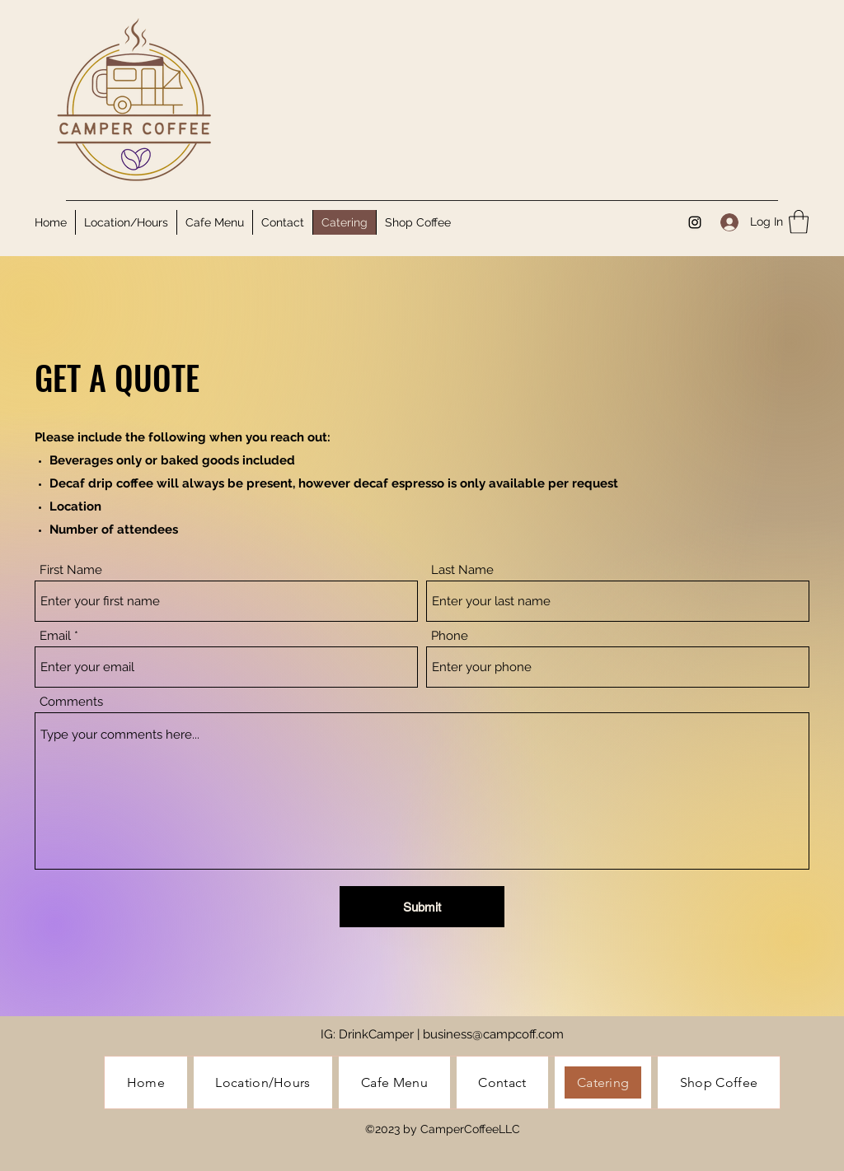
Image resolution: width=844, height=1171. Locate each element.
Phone (449, 636)
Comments (71, 702)
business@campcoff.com (493, 1034)
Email (55, 636)
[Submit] (422, 906)
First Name (71, 570)
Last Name (462, 570)
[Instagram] (695, 222)
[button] (799, 222)
